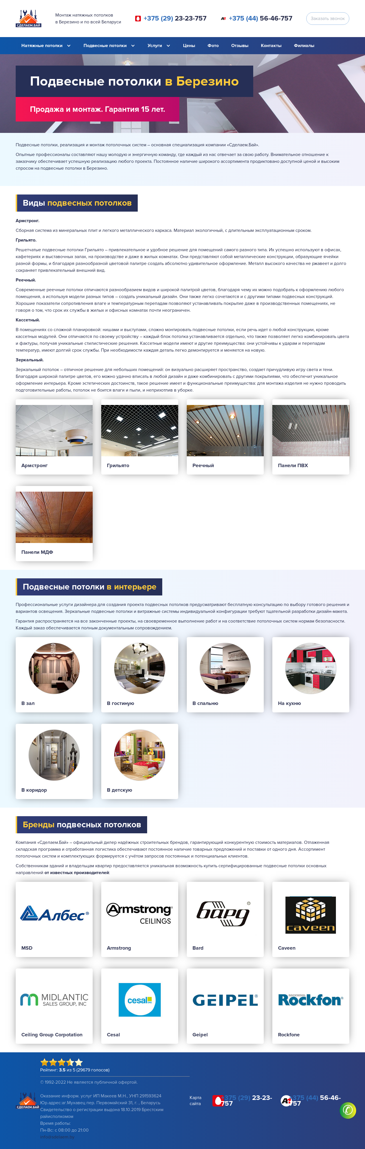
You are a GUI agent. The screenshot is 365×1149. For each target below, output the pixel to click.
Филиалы (304, 45)
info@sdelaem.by (57, 1137)
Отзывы (239, 45)
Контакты (271, 45)
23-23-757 (175, 18)
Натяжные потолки (41, 45)
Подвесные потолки (105, 45)
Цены (189, 45)
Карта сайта (195, 1101)
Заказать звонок (328, 18)
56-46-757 (260, 18)
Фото (213, 45)
